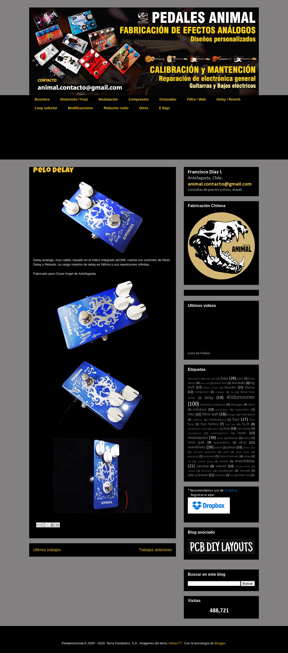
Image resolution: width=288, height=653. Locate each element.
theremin (206, 471)
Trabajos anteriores (155, 550)
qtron (247, 456)
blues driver (210, 387)
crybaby (220, 392)
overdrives (197, 447)
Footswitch (248, 414)
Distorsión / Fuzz (74, 99)
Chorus (250, 387)
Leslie (215, 429)
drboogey (237, 404)
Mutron (233, 438)
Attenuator (194, 379)
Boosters (42, 99)
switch (191, 471)
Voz (232, 475)
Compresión (138, 99)
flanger (231, 414)
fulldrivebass (217, 419)
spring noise (242, 466)
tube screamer (198, 475)
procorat (209, 456)
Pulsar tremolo (229, 456)
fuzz (235, 419)
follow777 (175, 643)
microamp (244, 428)
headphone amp (197, 429)
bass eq (204, 383)
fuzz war (230, 424)
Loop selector (46, 108)
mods (242, 433)
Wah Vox (244, 475)
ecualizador (222, 409)
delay (209, 398)
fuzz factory (209, 424)
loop (226, 429)
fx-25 (245, 424)
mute (220, 438)
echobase (200, 409)
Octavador (167, 99)
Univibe (220, 475)
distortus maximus (212, 404)
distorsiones (241, 397)
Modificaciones (80, 108)
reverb (223, 461)
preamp (193, 456)
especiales (242, 409)
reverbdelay (245, 461)
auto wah (210, 379)
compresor (202, 392)
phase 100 (249, 447)
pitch (226, 452)
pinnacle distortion (204, 452)
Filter (191, 414)
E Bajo (164, 108)
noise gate (196, 442)
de (232, 392)
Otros (143, 108)
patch (218, 447)
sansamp (202, 466)
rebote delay (205, 461)
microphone (194, 433)
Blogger (220, 643)
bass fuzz (221, 383)
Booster (230, 387)
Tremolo (245, 470)
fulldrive (197, 420)
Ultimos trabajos (47, 550)
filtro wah (210, 414)
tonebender (226, 470)
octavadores (222, 442)
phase (231, 447)
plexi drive (243, 452)
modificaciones (219, 433)
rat (189, 461)
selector (221, 466)
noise (246, 438)
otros (243, 442)
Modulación (108, 99)
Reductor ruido (116, 108)
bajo (224, 378)
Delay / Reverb (228, 99)
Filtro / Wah (196, 99)
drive (251, 404)
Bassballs (238, 383)
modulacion (198, 438)
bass (240, 378)
